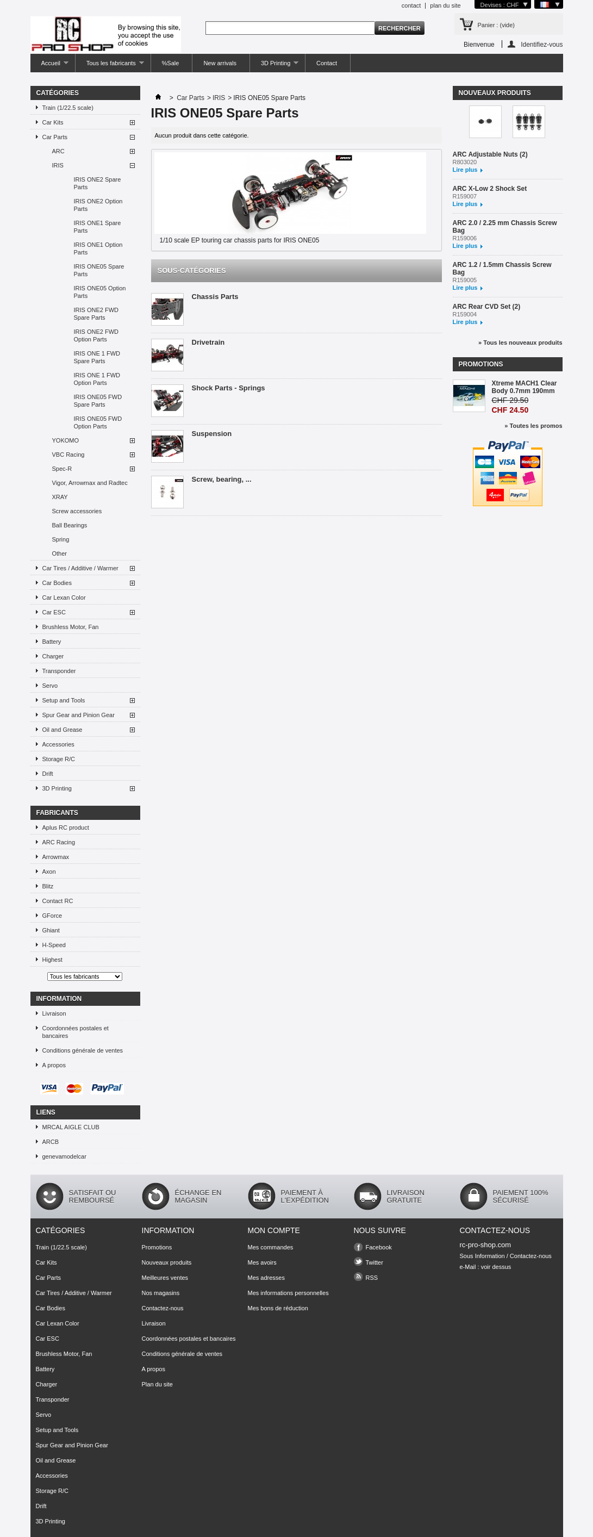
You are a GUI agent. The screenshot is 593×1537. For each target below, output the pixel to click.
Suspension (212, 434)
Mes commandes (271, 1247)
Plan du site (157, 1384)
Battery (51, 641)
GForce (52, 915)
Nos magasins (161, 1293)
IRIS (58, 165)
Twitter (374, 1262)
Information (59, 999)
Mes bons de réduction (278, 1308)
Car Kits (53, 122)
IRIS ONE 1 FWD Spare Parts (97, 357)
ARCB (50, 1141)
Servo (50, 685)
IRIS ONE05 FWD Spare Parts (98, 401)
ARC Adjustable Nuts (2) (490, 154)
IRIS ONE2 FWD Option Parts (96, 335)
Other (59, 553)
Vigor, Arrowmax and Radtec (90, 483)
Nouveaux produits (495, 93)
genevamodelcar (64, 1156)
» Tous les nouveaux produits (520, 342)
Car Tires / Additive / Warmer (80, 568)
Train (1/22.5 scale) (67, 107)
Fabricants (57, 813)
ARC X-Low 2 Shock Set (490, 188)
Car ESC (54, 612)
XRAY (60, 497)
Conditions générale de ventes (82, 1050)
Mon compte (274, 1230)
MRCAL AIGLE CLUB (70, 1127)
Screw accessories (77, 511)
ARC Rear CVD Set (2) (487, 306)
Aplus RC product (65, 827)
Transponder (59, 671)
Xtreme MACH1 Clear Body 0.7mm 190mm (524, 387)
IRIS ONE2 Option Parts (98, 205)
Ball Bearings (70, 525)
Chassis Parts (215, 297)
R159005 (465, 280)
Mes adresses (266, 1277)
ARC (58, 151)
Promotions (481, 364)
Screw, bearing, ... (222, 479)
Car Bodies (57, 583)
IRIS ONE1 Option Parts (98, 248)
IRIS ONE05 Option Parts (100, 292)
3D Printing (274, 66)
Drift (47, 773)
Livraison (54, 1013)
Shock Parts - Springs (228, 388)
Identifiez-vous (542, 44)
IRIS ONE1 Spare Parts (97, 227)
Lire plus (465, 169)
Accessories (58, 744)
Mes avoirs (262, 1262)
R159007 (465, 196)
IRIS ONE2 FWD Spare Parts (96, 314)
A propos (54, 1065)
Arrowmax (56, 857)
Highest (52, 959)
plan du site (445, 5)
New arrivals (219, 63)
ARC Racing (59, 842)
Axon (49, 871)
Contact (326, 63)
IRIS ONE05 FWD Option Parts (98, 422)
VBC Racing (68, 454)
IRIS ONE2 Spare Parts (97, 183)
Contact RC (57, 901)
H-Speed (54, 945)
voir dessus (496, 1267)
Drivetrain (208, 342)
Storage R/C (59, 759)
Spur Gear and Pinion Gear (78, 715)
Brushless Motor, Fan (70, 627)
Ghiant (51, 930)
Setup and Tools (63, 700)
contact (411, 5)
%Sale (170, 63)
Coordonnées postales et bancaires (75, 1032)
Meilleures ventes (165, 1277)
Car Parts (54, 137)
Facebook (379, 1247)
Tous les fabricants (110, 66)
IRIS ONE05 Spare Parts (99, 270)
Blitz (48, 886)
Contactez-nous (163, 1308)
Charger (53, 656)
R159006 (465, 238)
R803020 (465, 162)
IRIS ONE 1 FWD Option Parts (97, 379)
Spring (61, 539)
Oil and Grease (62, 729)
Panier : (496, 25)
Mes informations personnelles (288, 1293)
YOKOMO (65, 440)
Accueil (49, 66)
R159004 (465, 314)
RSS (372, 1277)
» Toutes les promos (533, 425)
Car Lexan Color (64, 597)
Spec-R (62, 468)
